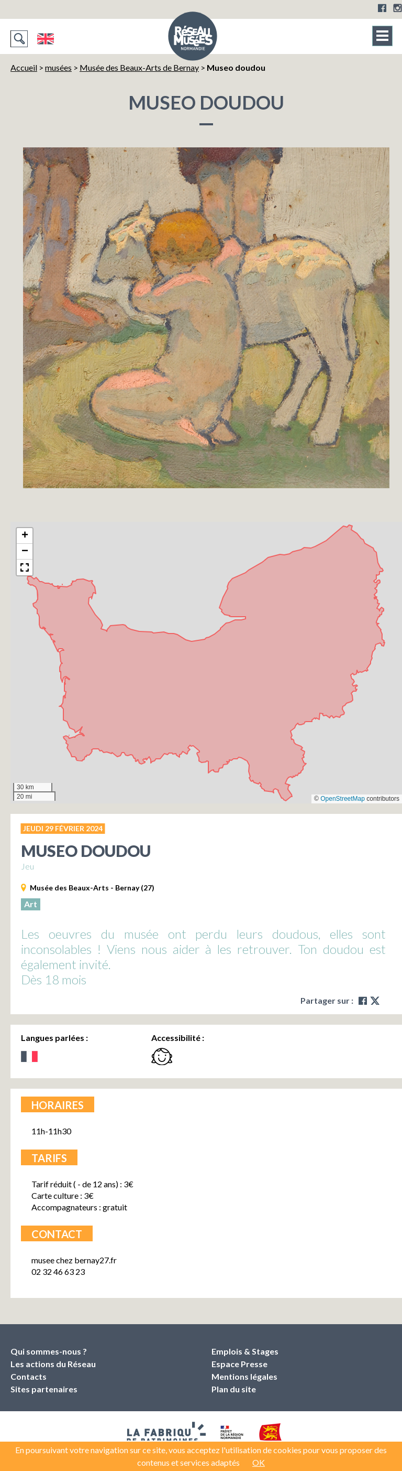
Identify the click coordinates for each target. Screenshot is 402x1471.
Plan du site (233, 1389)
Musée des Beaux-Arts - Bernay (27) (92, 887)
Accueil (23, 67)
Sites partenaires (43, 1389)
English (45, 39)
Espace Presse (239, 1364)
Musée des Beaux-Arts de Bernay (139, 67)
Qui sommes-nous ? (48, 1351)
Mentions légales (244, 1376)
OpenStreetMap (342, 798)
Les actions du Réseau (53, 1364)
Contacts (28, 1376)
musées (58, 67)
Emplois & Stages (244, 1351)
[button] (24, 536)
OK (258, 1462)
